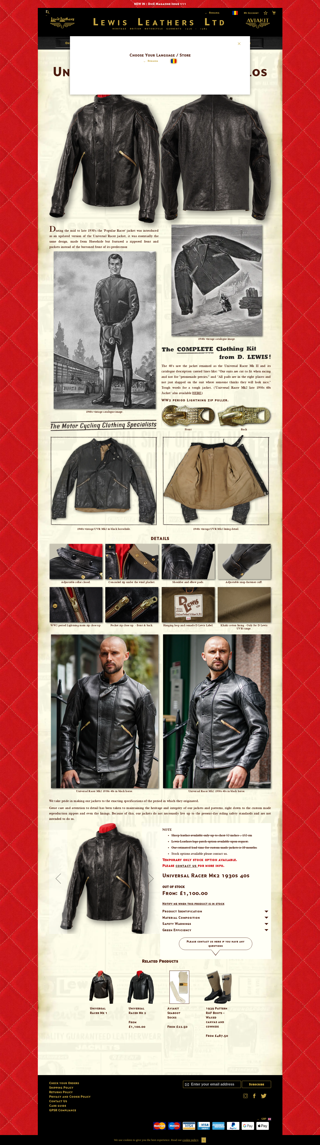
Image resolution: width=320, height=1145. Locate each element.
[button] (150, 61)
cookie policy (190, 1140)
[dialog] (160, 572)
